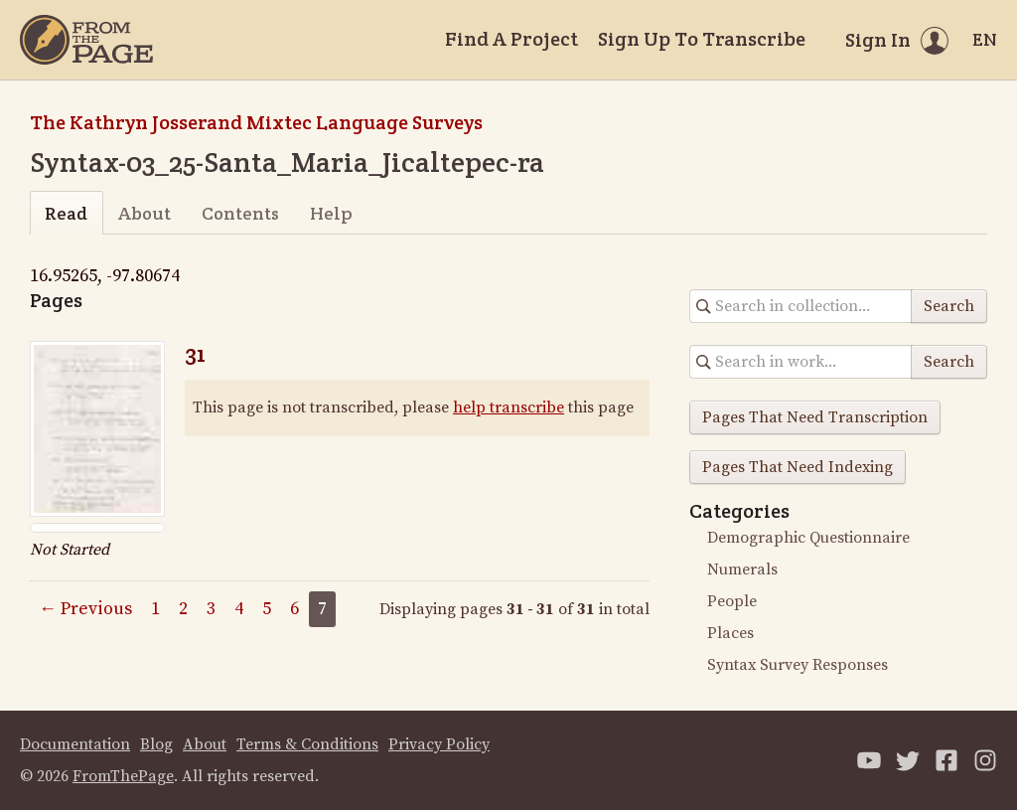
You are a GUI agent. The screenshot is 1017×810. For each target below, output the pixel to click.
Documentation (75, 744)
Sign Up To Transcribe (701, 39)
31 (195, 353)
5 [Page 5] (266, 608)
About (144, 213)
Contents (240, 213)
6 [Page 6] (294, 608)
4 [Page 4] (238, 608)
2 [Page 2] (183, 608)
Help (331, 213)
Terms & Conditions (307, 744)
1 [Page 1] (155, 608)
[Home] (86, 40)
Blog (156, 744)
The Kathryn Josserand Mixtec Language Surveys (256, 122)
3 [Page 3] (211, 608)
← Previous (85, 608)
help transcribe (508, 407)
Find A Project (511, 39)
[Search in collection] (801, 306)
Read (66, 213)
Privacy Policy (439, 744)
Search (949, 306)
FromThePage (123, 776)
